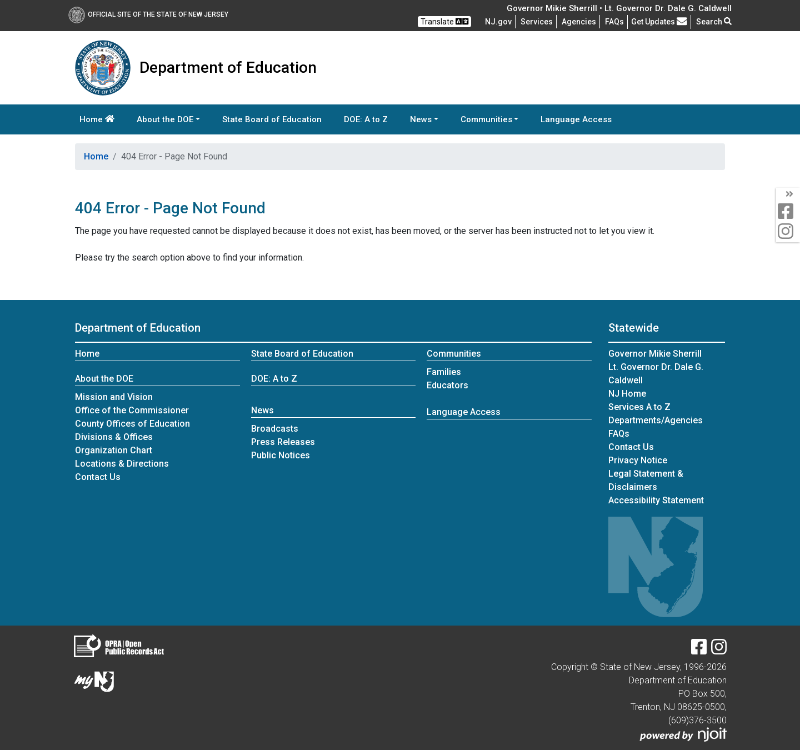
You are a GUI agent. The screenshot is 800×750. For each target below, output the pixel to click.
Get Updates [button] (659, 21)
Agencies (579, 21)
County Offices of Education (132, 423)
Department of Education (138, 327)
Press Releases (283, 442)
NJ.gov (498, 21)
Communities (454, 353)
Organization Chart (113, 450)
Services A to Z (639, 407)
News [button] (421, 119)
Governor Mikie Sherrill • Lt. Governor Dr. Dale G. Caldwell (619, 8)
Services (537, 21)
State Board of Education (272, 119)
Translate (444, 21)
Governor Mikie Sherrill (655, 353)
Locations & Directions (122, 463)
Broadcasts (274, 428)
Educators (447, 385)
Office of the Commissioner (132, 410)
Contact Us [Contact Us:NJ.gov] (631, 447)
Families (444, 372)
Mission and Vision (114, 397)
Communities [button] (486, 119)
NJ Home (627, 393)
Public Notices (280, 455)
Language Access (576, 119)
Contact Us (98, 477)
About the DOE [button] (165, 119)
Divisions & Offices (114, 437)
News (262, 410)
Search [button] (714, 21)
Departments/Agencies (655, 420)
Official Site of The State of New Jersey (148, 14)
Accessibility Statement (656, 500)
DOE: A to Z (366, 119)
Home (96, 119)
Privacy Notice (637, 460)
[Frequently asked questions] (614, 21)
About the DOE (104, 378)
